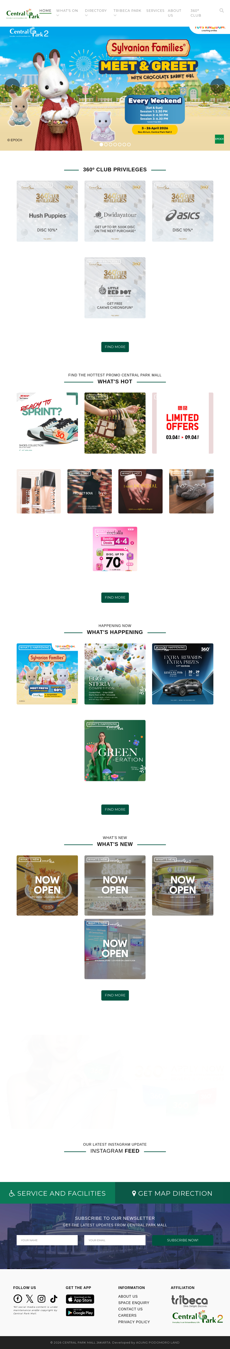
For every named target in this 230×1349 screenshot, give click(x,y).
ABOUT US (128, 1296)
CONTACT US (130, 1309)
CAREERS (127, 1315)
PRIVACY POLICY (134, 1322)
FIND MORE (115, 347)
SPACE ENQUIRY (133, 1303)
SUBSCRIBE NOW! (182, 1240)
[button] (69, 13)
